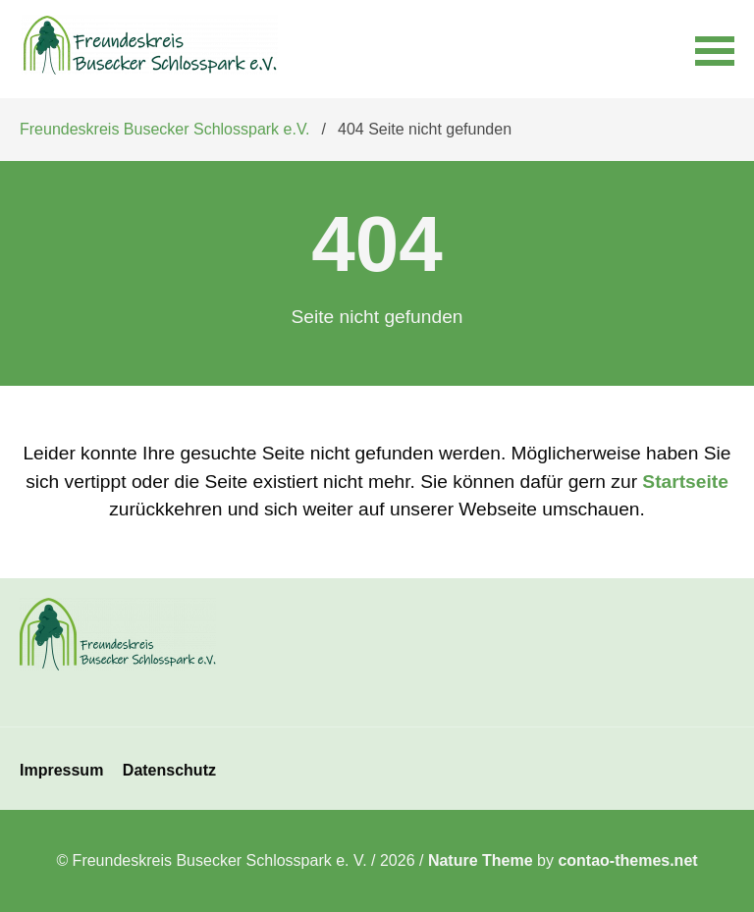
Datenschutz (169, 770)
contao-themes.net (627, 860)
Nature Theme (480, 860)
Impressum (61, 770)
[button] (714, 49)
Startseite (684, 481)
